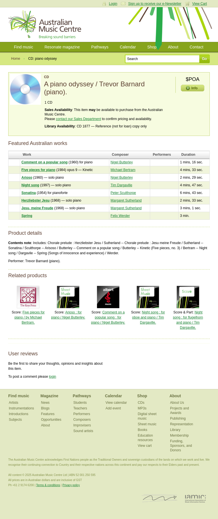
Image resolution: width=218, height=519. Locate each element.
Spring (27, 216)
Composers (82, 420)
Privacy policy (71, 485)
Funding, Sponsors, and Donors (181, 445)
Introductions (18, 414)
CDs (141, 403)
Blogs (45, 408)
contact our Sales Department (78, 119)
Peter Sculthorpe (123, 193)
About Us (177, 403)
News (45, 403)
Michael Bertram (123, 170)
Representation (181, 424)
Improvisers (82, 425)
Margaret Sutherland (126, 200)
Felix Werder (120, 216)
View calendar (116, 403)
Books (142, 430)
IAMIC (195, 498)
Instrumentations (21, 408)
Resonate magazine (62, 47)
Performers (81, 414)
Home (15, 59)
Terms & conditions (48, 485)
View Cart (199, 4)
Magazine (49, 396)
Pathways (99, 47)
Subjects (15, 420)
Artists (13, 403)
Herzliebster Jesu (36, 200)
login (52, 377)
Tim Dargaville (121, 185)
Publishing (178, 418)
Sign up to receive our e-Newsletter (154, 4)
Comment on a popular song (45, 162)
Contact (196, 47)
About (173, 47)
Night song (30, 185)
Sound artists (83, 431)
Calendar (128, 47)
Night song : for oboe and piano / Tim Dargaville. (148, 317)
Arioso (27, 178)
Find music (23, 47)
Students (80, 403)
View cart (145, 446)
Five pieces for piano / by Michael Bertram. (29, 317)
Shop (152, 47)
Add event (113, 408)
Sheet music (147, 424)
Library (175, 430)
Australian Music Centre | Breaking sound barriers (45, 24)
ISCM (159, 498)
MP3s (142, 408)
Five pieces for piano (38, 170)
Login (113, 4)
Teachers (80, 408)
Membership (179, 435)
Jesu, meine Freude (37, 208)
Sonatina (29, 193)
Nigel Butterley (122, 162)
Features (47, 414)
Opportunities (51, 420)
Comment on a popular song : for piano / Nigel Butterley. (108, 317)
